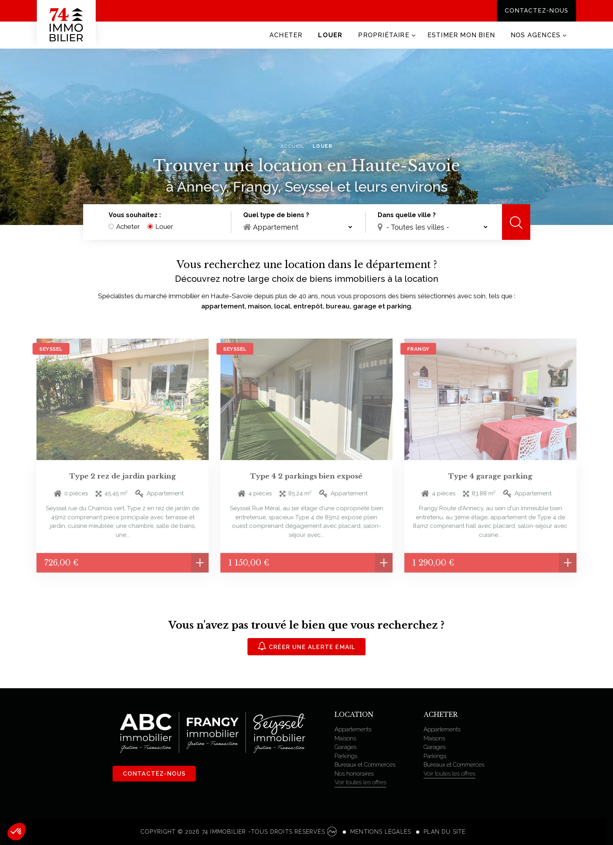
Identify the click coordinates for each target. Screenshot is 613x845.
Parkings (346, 756)
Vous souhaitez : (135, 215)
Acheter (285, 35)
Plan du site (445, 832)
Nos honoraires (354, 773)
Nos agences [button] (535, 35)
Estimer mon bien (461, 35)
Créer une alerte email (307, 646)
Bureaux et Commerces (365, 764)
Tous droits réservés (294, 831)
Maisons (345, 738)
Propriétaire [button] (383, 35)
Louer (330, 35)
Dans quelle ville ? (407, 215)
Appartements (353, 729)
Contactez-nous (536, 10)
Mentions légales (380, 832)
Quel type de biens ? (276, 215)
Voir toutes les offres (360, 782)
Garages (346, 747)
